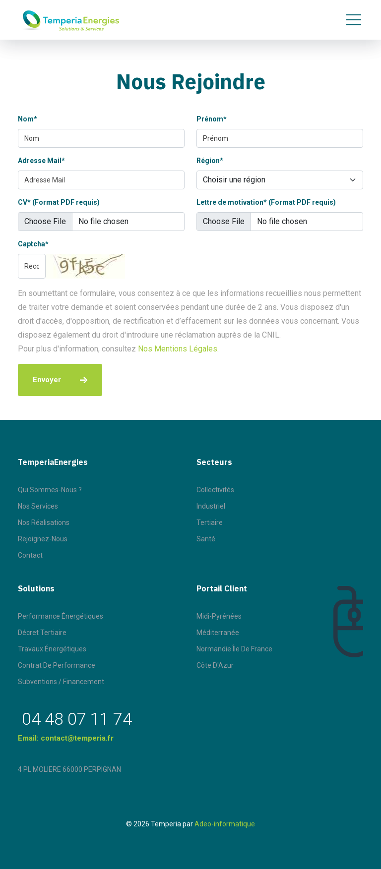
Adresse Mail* (41, 161)
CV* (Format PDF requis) (59, 202)
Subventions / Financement (61, 682)
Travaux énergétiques (52, 649)
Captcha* (33, 244)
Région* (209, 161)
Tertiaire (209, 522)
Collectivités (215, 490)
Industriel (210, 506)
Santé (205, 539)
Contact (30, 555)
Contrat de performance (56, 665)
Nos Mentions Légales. (178, 348)
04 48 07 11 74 (77, 718)
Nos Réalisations (43, 522)
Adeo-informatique (224, 824)
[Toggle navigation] (353, 19)
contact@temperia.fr (77, 738)
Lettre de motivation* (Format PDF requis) (266, 202)
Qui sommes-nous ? (50, 490)
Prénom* (211, 119)
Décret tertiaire (42, 633)
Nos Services (38, 506)
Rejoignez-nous (42, 539)
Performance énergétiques (60, 616)
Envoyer (60, 379)
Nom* (27, 119)
